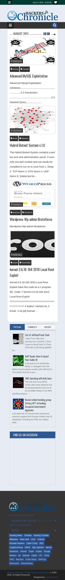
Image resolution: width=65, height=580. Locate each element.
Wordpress (27, 212)
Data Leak (24, 539)
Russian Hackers (17, 543)
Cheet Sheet (30, 559)
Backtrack (14, 551)
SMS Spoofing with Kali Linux (38, 378)
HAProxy (42, 559)
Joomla (23, 551)
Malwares (24, 138)
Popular (17, 327)
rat (19, 555)
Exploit (14, 263)
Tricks (46, 555)
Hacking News (16, 535)
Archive (47, 327)
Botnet (14, 138)
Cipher (34, 555)
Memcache (14, 563)
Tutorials (25, 69)
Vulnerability (25, 263)
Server (48, 547)
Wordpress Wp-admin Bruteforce (31, 219)
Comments (32, 327)
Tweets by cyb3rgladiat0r (20, 525)
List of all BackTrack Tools (37, 335)
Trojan (31, 551)
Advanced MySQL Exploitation (28, 75)
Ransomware (27, 563)
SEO (41, 543)
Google (47, 551)
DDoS (27, 547)
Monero (13, 555)
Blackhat (19, 559)
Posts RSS (13, 515)
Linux (33, 539)
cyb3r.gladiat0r (51, 577)
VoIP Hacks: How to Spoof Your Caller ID (37, 358)
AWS (12, 559)
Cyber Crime (31, 543)
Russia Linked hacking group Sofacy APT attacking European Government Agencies (38, 405)
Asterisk (25, 555)
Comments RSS (27, 515)
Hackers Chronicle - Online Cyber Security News (28, 572)
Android (40, 539)
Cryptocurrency (16, 547)
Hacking (15, 69)
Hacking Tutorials (41, 535)
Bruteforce (15, 212)
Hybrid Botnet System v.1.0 (27, 145)
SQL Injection (38, 547)
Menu (9, 2)
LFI (40, 555)
